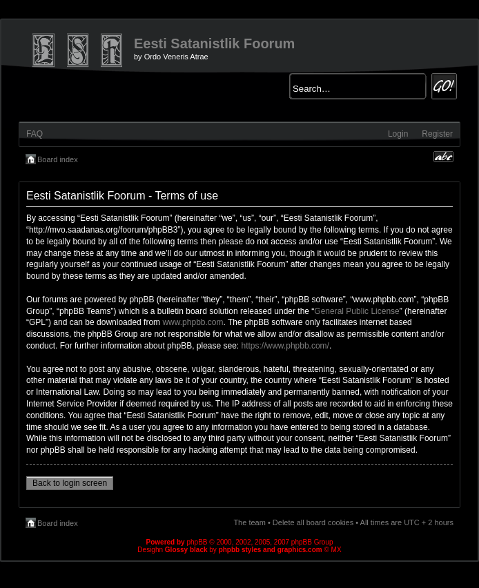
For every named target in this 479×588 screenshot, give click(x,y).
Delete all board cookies (313, 522)
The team (249, 522)
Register (437, 134)
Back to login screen (69, 483)
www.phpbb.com (192, 322)
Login (398, 134)
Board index (57, 159)
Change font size (443, 156)
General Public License (356, 311)
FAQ (34, 134)
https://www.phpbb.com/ (285, 346)
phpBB (196, 542)
